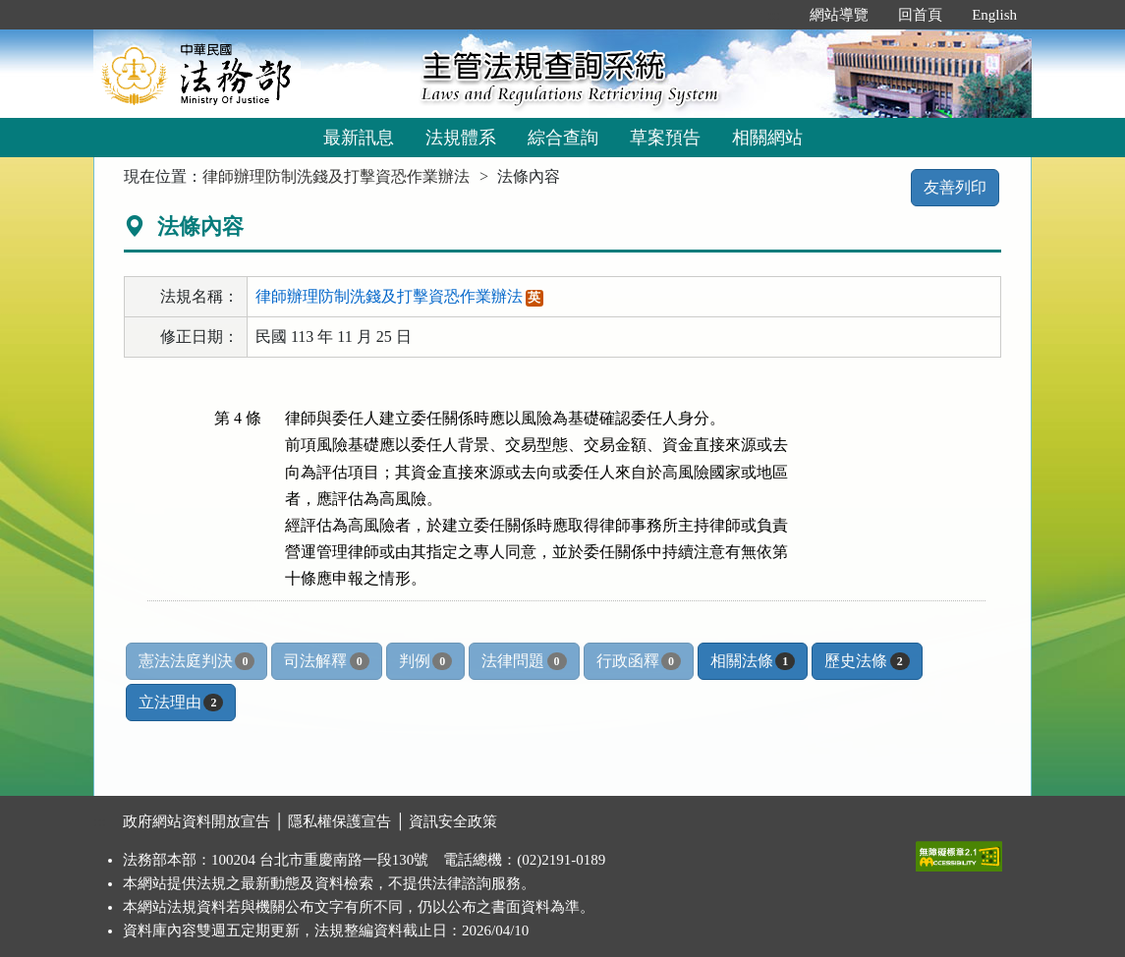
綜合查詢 (563, 137)
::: (774, 15)
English (994, 15)
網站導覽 (839, 15)
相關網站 (767, 137)
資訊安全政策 (453, 821)
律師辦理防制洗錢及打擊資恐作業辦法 (336, 176)
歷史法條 (866, 661)
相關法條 (752, 661)
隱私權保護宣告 (339, 821)
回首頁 (920, 15)
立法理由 (181, 702)
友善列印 (955, 187)
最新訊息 (358, 137)
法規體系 (460, 137)
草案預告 (665, 137)
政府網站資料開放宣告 (196, 821)
